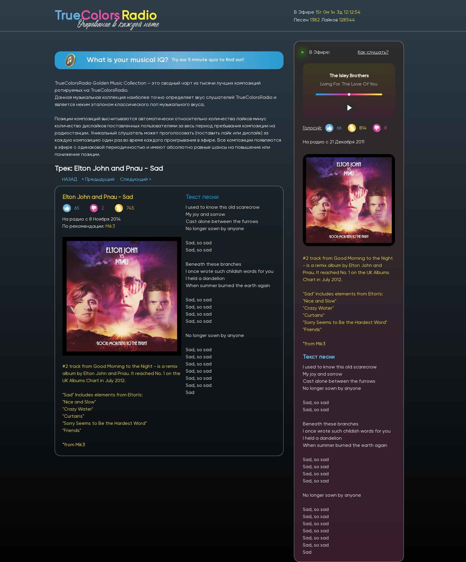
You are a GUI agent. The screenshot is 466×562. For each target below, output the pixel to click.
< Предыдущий (97, 179)
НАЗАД (70, 179)
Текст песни (319, 356)
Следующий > (135, 179)
